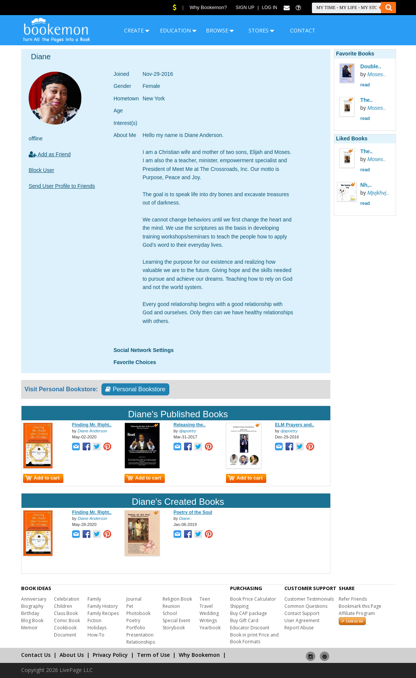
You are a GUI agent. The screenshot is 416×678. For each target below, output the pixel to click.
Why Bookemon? (208, 7)
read (365, 85)
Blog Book (32, 620)
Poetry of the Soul (192, 512)
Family (94, 599)
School (170, 613)
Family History (102, 606)
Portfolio (135, 627)
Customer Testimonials (309, 599)
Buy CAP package (248, 613)
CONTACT (302, 30)
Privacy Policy (110, 654)
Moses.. (376, 74)
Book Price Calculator (253, 599)
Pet (129, 606)
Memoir (29, 627)
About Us (72, 654)
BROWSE (220, 30)
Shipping (239, 606)
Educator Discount (249, 627)
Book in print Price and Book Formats (254, 638)
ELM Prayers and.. (294, 424)
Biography (32, 606)
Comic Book (67, 620)
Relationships (140, 642)
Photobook (138, 613)
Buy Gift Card (244, 620)
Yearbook (210, 627)
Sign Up (245, 7)
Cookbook (65, 627)
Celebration (66, 599)
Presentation (140, 635)
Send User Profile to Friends (62, 186)
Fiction (94, 620)
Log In (269, 7)
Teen (205, 599)
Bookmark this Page (360, 606)
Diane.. (185, 518)
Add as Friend (50, 154)
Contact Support (301, 613)
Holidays (96, 627)
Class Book (66, 613)
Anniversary (33, 599)
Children (63, 606)
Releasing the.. (189, 424)
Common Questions (305, 606)
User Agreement (301, 620)
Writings (208, 620)
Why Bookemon (199, 654)
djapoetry (187, 431)
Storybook (174, 627)
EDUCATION (178, 30)
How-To (95, 635)
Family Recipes (103, 613)
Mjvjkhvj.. (378, 193)
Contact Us (36, 654)
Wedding (209, 613)
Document (65, 635)
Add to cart (42, 478)
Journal (133, 599)
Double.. (370, 66)
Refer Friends (353, 599)
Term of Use (153, 654)
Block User (41, 170)
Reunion (171, 606)
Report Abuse (299, 627)
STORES (261, 30)
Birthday (30, 613)
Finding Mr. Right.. (92, 424)
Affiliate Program (357, 613)
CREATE (136, 30)
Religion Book (177, 599)
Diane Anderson (92, 431)
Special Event (176, 620)
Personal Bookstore (135, 389)
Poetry (133, 620)
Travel (206, 606)
